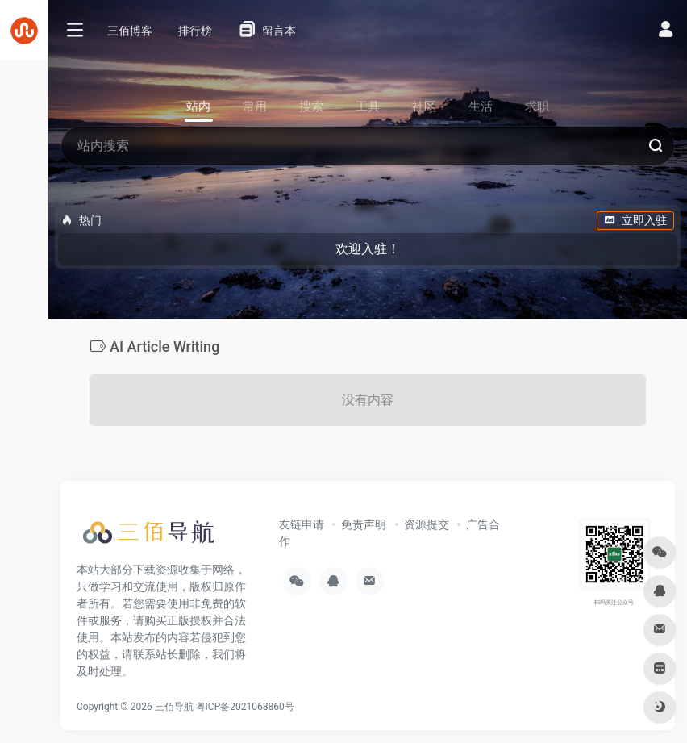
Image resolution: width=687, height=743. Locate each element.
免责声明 (363, 524)
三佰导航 (174, 706)
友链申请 (301, 524)
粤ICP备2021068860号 (245, 706)
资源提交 (426, 524)
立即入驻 (635, 220)
